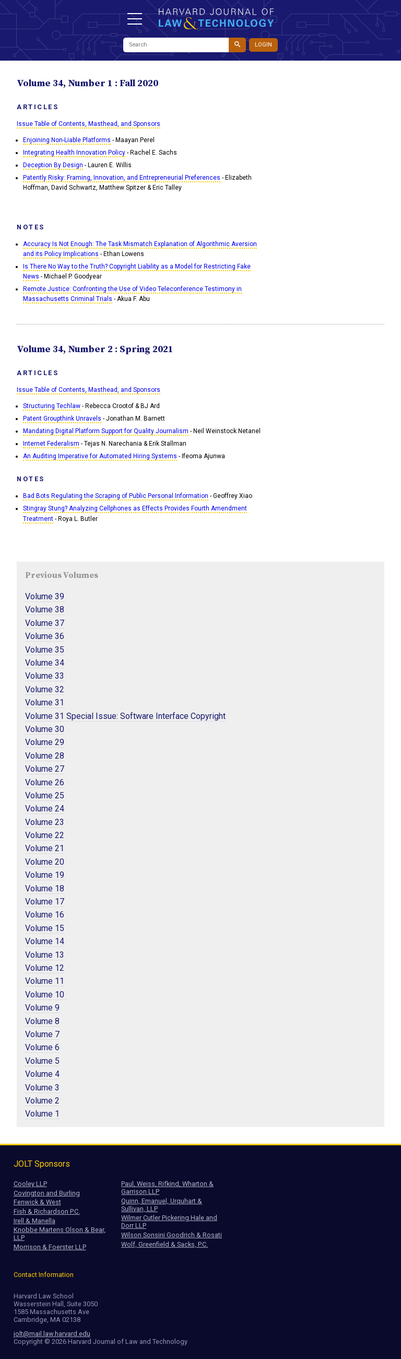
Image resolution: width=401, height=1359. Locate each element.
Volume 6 (42, 1047)
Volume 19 (44, 875)
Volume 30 (44, 729)
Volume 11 (44, 981)
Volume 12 (44, 968)
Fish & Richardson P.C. (47, 1211)
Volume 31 (44, 702)
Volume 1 (42, 1114)
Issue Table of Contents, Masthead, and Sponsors (88, 123)
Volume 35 (44, 650)
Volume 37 (44, 623)
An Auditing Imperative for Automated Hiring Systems (100, 456)
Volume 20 (44, 862)
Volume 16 (44, 915)
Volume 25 (44, 795)
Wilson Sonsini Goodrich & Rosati (171, 1235)
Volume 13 (44, 955)
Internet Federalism (51, 443)
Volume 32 (44, 689)
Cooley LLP (30, 1184)
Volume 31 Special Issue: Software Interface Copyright (125, 716)
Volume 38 (44, 609)
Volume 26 (44, 782)
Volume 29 (44, 742)
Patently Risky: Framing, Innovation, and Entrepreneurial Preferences (121, 177)
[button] (134, 19)
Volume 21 (44, 848)
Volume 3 (42, 1088)
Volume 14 (44, 941)
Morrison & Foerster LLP (50, 1247)
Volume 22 (44, 835)
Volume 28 (44, 756)
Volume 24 (44, 809)
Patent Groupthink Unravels (62, 418)
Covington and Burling (47, 1193)
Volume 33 (44, 676)
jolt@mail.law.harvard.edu (52, 1334)
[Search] (176, 45)
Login (263, 44)
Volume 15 (44, 928)
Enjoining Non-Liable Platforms (67, 140)
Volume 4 (42, 1074)
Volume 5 (42, 1061)
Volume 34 (44, 663)
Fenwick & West (37, 1202)
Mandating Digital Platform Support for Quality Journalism (105, 431)
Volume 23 (44, 822)
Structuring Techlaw (51, 406)
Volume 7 (42, 1034)
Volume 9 (42, 1008)
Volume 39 (44, 596)
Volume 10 (45, 995)
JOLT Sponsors (42, 1164)
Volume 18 (44, 888)
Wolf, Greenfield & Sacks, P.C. (164, 1244)
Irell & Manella (34, 1221)
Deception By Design (53, 165)
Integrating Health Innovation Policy (74, 152)
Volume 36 (44, 636)
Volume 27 (44, 769)
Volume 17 (44, 902)
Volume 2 (42, 1101)
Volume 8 (42, 1021)
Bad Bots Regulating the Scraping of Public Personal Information (115, 496)
